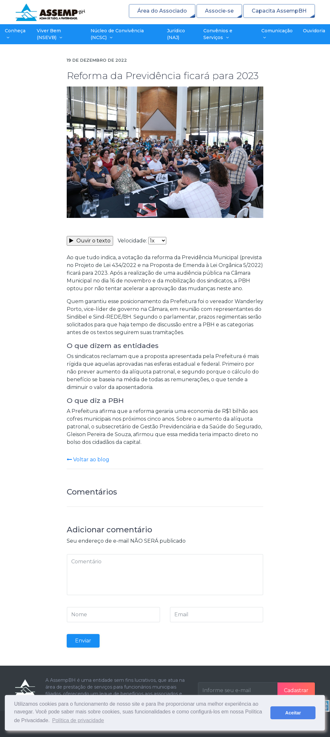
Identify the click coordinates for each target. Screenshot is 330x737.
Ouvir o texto (90, 241)
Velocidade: (132, 241)
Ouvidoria (314, 31)
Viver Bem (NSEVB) (49, 34)
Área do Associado (162, 11)
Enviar (83, 641)
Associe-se (219, 11)
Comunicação (277, 34)
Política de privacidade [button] (78, 720)
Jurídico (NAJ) (176, 34)
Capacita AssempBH (279, 11)
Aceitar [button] (293, 712)
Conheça (15, 34)
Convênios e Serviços (217, 34)
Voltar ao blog (88, 459)
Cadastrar (296, 690)
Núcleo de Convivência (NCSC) (117, 34)
